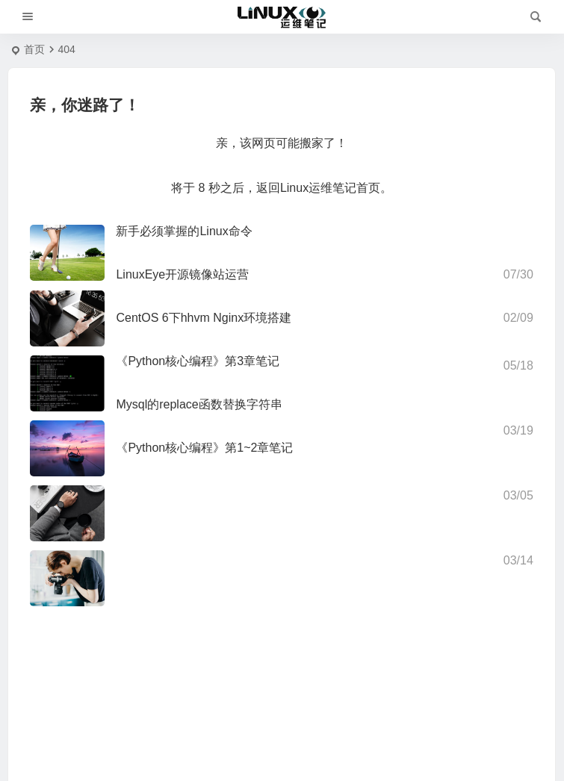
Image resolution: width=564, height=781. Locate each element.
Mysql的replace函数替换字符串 (199, 404)
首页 (34, 49)
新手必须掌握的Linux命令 (184, 231)
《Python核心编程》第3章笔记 (197, 361)
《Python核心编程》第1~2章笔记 (204, 447)
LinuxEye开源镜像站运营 (182, 274)
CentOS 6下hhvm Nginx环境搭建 (203, 317)
